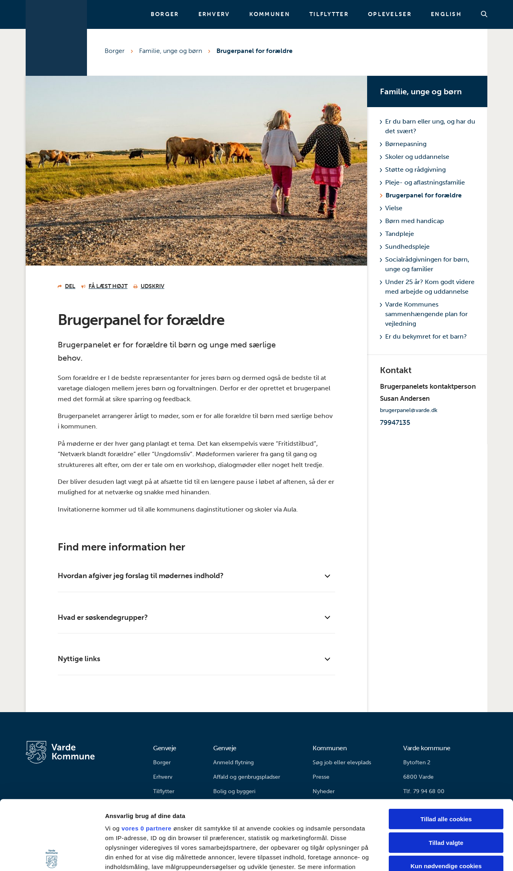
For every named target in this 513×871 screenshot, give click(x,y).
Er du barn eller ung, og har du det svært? (427, 126)
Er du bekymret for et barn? (423, 336)
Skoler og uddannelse (414, 156)
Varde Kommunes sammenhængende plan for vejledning (424, 313)
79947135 (395, 422)
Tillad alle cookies (446, 747)
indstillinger (141, 804)
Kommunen (269, 14)
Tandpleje (397, 234)
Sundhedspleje (405, 246)
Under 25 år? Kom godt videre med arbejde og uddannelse (427, 286)
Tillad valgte (446, 770)
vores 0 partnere (146, 756)
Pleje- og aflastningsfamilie (422, 182)
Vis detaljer (416, 855)
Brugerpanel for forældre (254, 51)
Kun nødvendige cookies (446, 794)
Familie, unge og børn (170, 51)
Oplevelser (390, 14)
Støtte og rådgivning (413, 169)
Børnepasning (403, 144)
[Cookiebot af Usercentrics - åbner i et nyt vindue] (52, 855)
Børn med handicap (412, 221)
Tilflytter (329, 14)
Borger (165, 14)
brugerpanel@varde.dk (408, 410)
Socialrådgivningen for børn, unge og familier (424, 264)
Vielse (391, 208)
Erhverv (214, 14)
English (446, 14)
